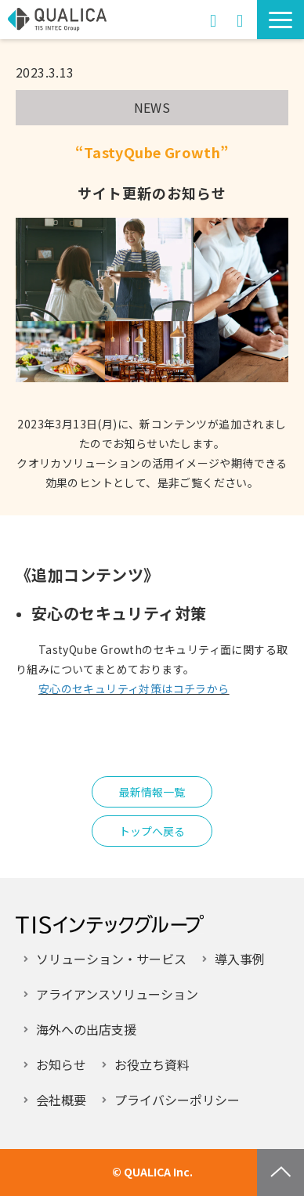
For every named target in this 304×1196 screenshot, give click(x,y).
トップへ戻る (152, 831)
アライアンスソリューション (117, 994)
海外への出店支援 (86, 1029)
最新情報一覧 (152, 792)
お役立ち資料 (152, 1064)
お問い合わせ (213, 19)
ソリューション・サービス (111, 958)
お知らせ (61, 1064)
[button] (280, 19)
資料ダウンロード (239, 19)
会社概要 (61, 1099)
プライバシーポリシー (177, 1099)
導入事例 (240, 958)
